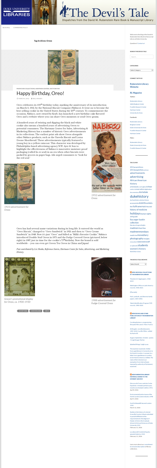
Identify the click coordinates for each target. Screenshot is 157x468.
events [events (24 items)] (142, 202)
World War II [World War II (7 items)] (133, 251)
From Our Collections (26, 89)
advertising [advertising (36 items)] (136, 176)
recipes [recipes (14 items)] (147, 238)
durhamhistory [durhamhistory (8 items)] (135, 200)
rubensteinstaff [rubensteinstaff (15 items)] (143, 241)
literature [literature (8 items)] (133, 225)
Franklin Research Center (138, 107)
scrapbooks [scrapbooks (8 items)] (133, 245)
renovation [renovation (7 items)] (133, 242)
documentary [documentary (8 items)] (134, 192)
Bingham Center (135, 125)
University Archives (136, 113)
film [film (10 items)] (131, 207)
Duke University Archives (138, 127)
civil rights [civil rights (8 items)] (142, 187)
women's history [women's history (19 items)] (138, 248)
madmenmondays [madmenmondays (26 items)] (139, 231)
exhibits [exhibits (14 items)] (149, 203)
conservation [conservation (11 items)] (139, 189)
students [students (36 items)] (143, 245)
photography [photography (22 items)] (136, 238)
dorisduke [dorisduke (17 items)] (143, 192)
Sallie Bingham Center (137, 104)
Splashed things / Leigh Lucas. (139, 344)
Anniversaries (36, 311)
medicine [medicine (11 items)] (133, 235)
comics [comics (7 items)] (132, 189)
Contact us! (141, 43)
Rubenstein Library (136, 101)
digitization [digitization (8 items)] (148, 189)
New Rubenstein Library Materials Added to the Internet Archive (140, 377)
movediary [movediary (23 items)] (142, 235)
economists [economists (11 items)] (134, 203)
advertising (23, 311)
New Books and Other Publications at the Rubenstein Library (141, 316)
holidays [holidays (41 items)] (135, 213)
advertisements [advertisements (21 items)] (137, 173)
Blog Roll (6, 27)
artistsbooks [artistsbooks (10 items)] (134, 187)
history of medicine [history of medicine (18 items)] (138, 209)
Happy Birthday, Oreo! (40, 93)
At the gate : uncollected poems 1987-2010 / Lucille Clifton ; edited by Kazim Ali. (141, 331)
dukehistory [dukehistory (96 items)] (139, 196)
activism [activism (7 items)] (146, 170)
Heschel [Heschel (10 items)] (149, 207)
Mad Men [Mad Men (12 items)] (142, 228)
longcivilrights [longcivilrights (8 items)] (140, 225)
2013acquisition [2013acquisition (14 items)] (136, 170)
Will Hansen (37, 98)
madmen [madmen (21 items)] (134, 228)
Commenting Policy (20, 27)
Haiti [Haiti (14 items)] (144, 206)
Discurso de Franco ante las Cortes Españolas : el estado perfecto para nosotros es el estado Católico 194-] (141, 385)
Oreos (47, 311)
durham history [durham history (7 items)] (144, 200)
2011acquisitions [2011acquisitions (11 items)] (136, 167)
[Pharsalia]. (133, 292)
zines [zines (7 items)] (139, 251)
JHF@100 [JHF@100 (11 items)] (133, 217)
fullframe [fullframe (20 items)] (137, 206)
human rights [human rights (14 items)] (146, 214)
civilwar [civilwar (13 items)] (149, 187)
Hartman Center (42, 89)
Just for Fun (55, 89)
